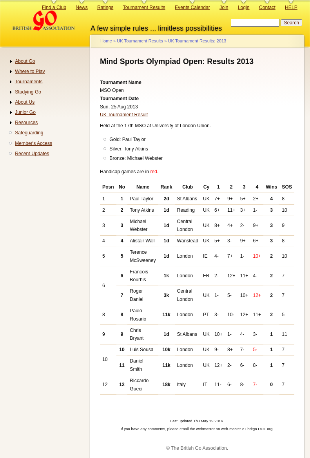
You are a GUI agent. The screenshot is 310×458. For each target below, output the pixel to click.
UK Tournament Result (124, 114)
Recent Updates (32, 153)
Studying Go (28, 92)
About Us (24, 102)
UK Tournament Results (140, 40)
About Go (25, 61)
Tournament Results (144, 7)
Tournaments (28, 81)
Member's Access (33, 143)
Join (223, 7)
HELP (291, 7)
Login (244, 7)
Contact (267, 7)
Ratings (105, 7)
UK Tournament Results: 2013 (197, 40)
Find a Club (54, 7)
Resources (26, 122)
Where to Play (30, 71)
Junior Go (25, 112)
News (81, 7)
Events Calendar (192, 7)
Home (106, 40)
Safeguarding (29, 133)
